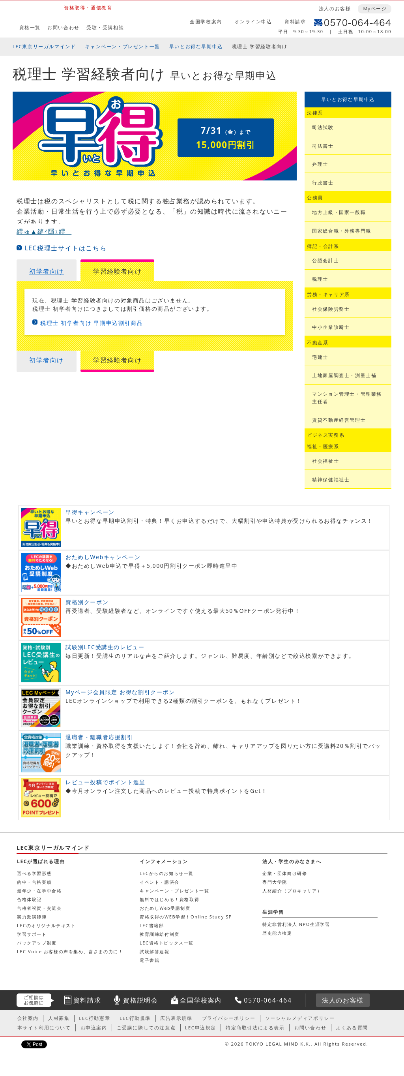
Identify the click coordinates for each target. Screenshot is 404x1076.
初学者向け (46, 271)
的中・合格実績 (34, 882)
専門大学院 (274, 882)
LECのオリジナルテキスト (46, 925)
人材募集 (58, 1018)
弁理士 (320, 164)
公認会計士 (325, 260)
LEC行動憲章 (94, 1018)
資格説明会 (140, 1000)
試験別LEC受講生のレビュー (104, 647)
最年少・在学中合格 (39, 891)
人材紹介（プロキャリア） (292, 891)
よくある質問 (352, 1028)
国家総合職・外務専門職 (341, 230)
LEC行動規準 (135, 1018)
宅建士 (320, 357)
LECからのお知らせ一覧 (167, 873)
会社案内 (28, 1018)
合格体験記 (29, 899)
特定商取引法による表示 (255, 1028)
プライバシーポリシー (229, 1018)
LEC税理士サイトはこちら (65, 248)
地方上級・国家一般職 (339, 212)
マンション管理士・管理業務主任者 (347, 398)
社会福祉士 (325, 461)
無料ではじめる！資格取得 (169, 899)
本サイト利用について (44, 1028)
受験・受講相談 (105, 27)
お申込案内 (93, 1028)
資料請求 (295, 21)
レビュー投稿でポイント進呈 (105, 782)
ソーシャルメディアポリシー (300, 1018)
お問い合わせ (63, 27)
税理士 (320, 279)
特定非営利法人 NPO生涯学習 (296, 924)
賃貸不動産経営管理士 (339, 420)
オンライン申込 (253, 21)
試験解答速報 (155, 951)
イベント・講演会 (160, 882)
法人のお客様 (335, 8)
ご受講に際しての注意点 (146, 1028)
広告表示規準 (176, 1018)
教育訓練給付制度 (160, 934)
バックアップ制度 (37, 943)
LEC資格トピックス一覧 (167, 943)
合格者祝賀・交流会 (39, 908)
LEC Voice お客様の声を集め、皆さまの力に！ (70, 951)
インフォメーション (164, 861)
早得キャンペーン (90, 512)
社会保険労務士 (331, 309)
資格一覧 (30, 27)
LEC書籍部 (152, 925)
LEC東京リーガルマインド (44, 46)
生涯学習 (273, 912)
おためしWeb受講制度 (165, 908)
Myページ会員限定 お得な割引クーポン (120, 692)
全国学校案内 (206, 21)
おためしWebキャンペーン (102, 557)
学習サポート (32, 934)
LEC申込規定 (200, 1028)
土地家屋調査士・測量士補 (344, 375)
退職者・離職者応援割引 (99, 737)
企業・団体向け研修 (284, 873)
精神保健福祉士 (331, 479)
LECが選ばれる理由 (41, 861)
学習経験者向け (117, 271)
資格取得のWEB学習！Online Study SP (186, 917)
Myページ (375, 8)
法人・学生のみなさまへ (292, 861)
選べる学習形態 (34, 873)
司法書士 (322, 146)
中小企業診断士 (331, 327)
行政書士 (322, 182)
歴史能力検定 (277, 933)
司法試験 (322, 127)
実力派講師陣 (32, 917)
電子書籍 (149, 960)
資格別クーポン (86, 602)
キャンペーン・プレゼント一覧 (122, 46)
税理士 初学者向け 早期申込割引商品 (91, 323)
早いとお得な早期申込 (196, 46)
